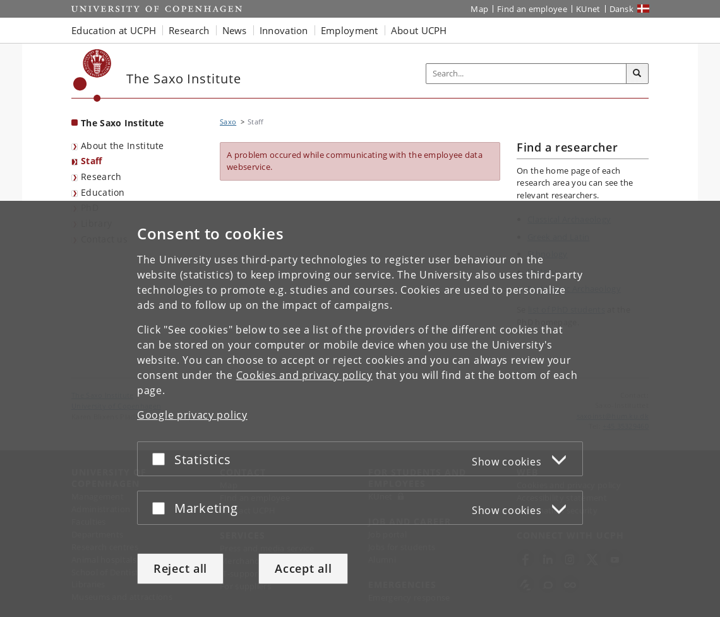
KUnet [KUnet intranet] (588, 9)
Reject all (180, 568)
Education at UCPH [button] (113, 30)
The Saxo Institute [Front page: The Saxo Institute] (122, 123)
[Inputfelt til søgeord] (526, 73)
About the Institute (122, 146)
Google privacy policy (192, 415)
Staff (91, 161)
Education (103, 192)
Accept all (303, 568)
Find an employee (532, 9)
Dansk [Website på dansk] (621, 9)
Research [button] (189, 30)
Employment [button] (349, 30)
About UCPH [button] (419, 30)
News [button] (234, 30)
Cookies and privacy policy (304, 375)
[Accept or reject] (161, 458)
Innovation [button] (284, 30)
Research (101, 177)
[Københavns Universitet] (92, 75)
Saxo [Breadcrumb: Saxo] (228, 121)
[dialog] (360, 409)
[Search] (637, 74)
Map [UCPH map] (479, 9)
